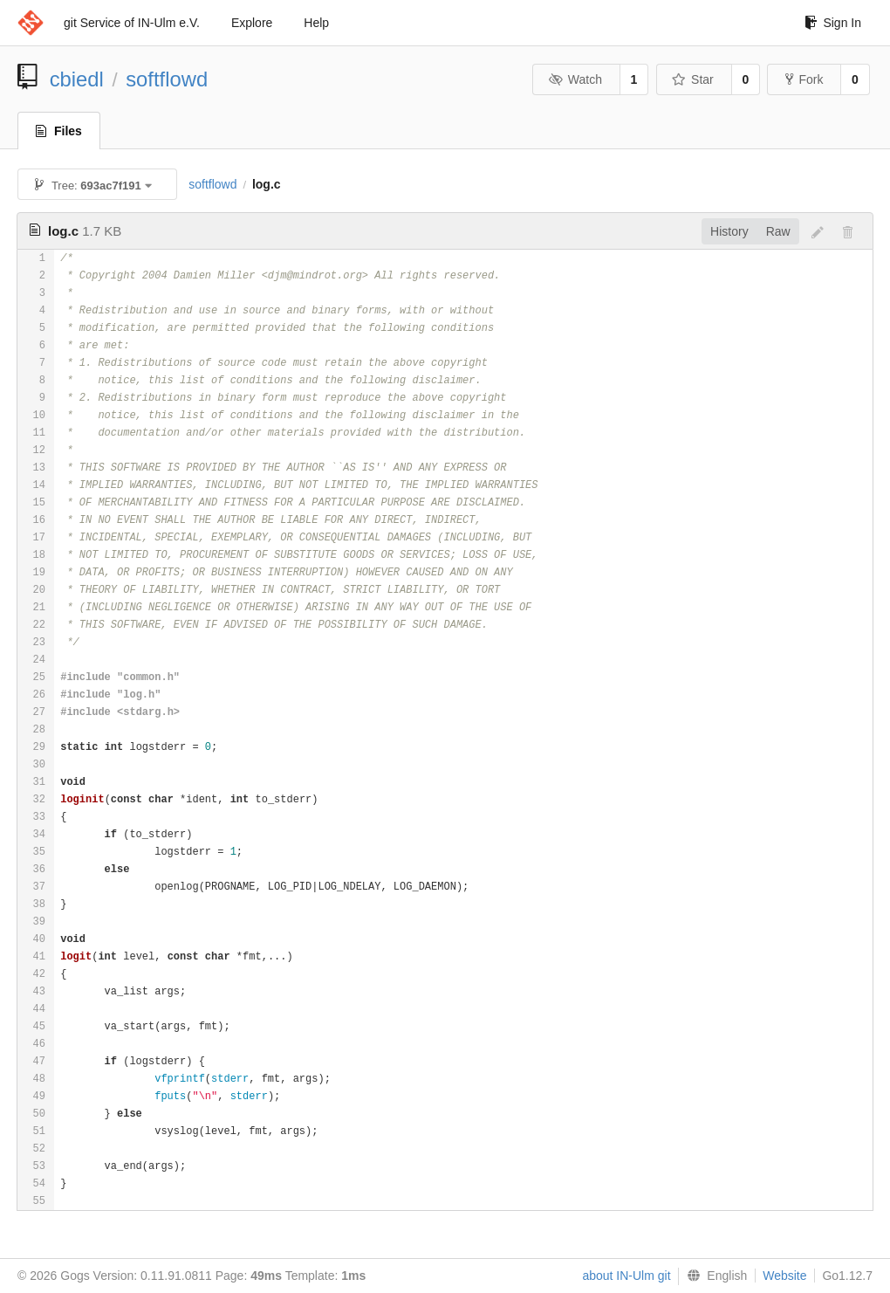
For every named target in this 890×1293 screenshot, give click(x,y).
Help (316, 23)
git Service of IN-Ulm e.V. (132, 23)
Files (59, 131)
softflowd (167, 79)
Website (784, 1276)
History (729, 231)
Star (693, 79)
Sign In (832, 23)
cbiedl (77, 79)
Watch (575, 79)
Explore (251, 23)
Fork (804, 79)
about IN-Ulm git (626, 1276)
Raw (778, 231)
